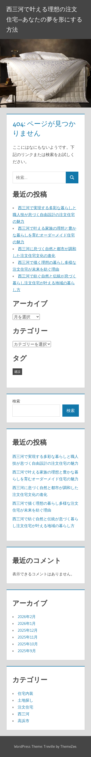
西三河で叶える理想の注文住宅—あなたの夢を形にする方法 (44, 19)
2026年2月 (27, 616)
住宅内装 (25, 693)
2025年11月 (28, 637)
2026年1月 (27, 623)
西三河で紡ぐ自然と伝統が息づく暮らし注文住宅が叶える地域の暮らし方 (44, 283)
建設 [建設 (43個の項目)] (17, 372)
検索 (16, 401)
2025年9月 (27, 650)
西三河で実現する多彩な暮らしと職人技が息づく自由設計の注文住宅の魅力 (44, 214)
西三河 (23, 713)
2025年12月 (28, 630)
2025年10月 (28, 643)
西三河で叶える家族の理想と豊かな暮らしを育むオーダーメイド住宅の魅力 (44, 235)
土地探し (25, 700)
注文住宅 (25, 707)
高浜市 (23, 720)
